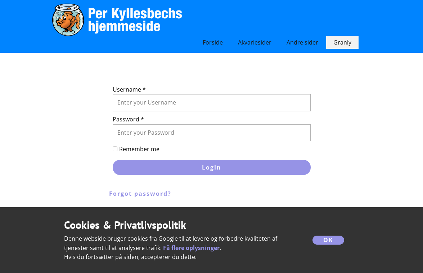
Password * (128, 119)
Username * (129, 89)
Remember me (139, 149)
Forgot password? (140, 194)
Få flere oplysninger (191, 248)
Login (211, 167)
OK (328, 240)
